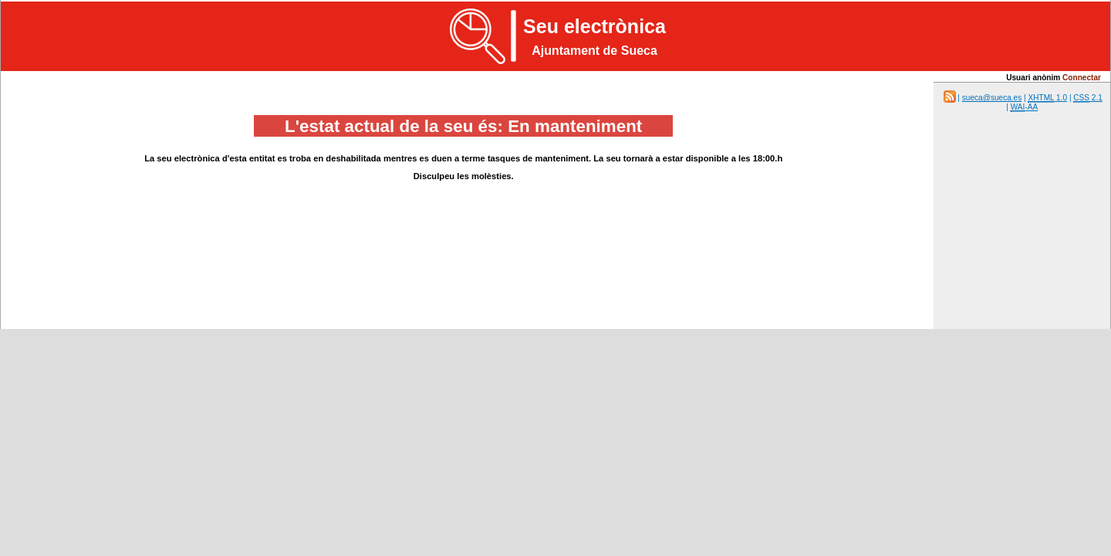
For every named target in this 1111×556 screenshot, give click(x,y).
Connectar (1081, 77)
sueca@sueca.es (992, 97)
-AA (1024, 107)
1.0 (1047, 98)
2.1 (1088, 98)
